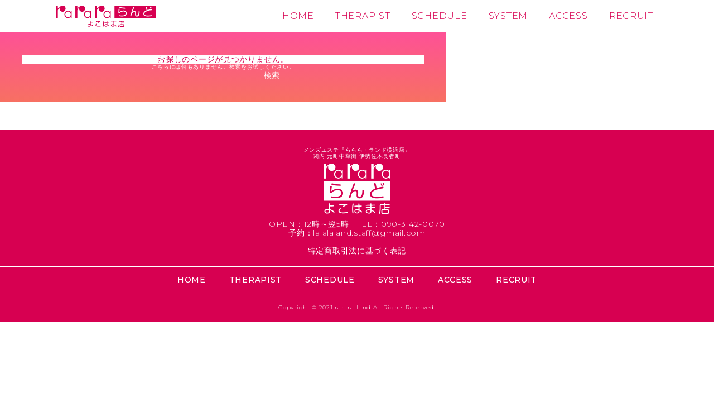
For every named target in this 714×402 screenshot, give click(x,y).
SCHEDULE (439, 16)
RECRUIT (631, 16)
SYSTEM (508, 16)
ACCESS (568, 16)
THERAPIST (362, 16)
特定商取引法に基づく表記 (357, 251)
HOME (298, 16)
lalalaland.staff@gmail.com (369, 233)
